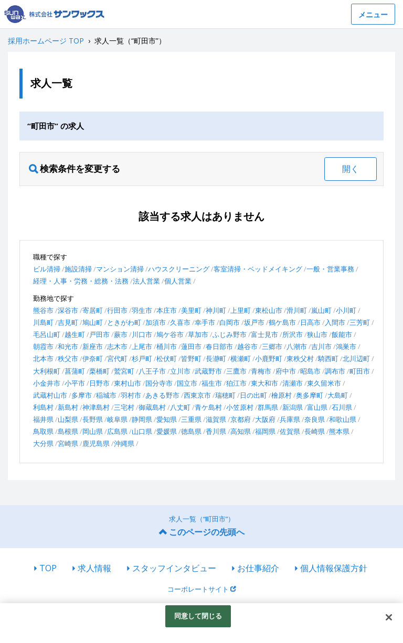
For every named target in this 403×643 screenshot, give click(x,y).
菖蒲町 (75, 371)
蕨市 (121, 334)
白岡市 (229, 322)
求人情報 (94, 568)
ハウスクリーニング (178, 269)
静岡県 (142, 419)
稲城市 (106, 395)
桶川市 (166, 346)
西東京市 (197, 395)
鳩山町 (92, 322)
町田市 (359, 371)
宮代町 (117, 358)
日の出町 (253, 395)
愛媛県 (166, 431)
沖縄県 (124, 443)
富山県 (317, 407)
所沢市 (292, 334)
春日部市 (219, 346)
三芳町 (359, 322)
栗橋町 (99, 371)
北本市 (43, 358)
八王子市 (152, 371)
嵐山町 (321, 310)
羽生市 (142, 310)
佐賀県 (290, 431)
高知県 (240, 431)
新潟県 (292, 407)
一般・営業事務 (330, 269)
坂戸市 (254, 322)
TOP (48, 568)
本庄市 (166, 310)
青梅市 (261, 371)
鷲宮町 (124, 371)
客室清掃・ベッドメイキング (258, 269)
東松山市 (268, 310)
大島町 (337, 395)
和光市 (68, 346)
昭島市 (310, 371)
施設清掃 (78, 269)
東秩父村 (300, 358)
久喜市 (180, 322)
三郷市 (272, 346)
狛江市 (236, 383)
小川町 (346, 310)
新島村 (68, 407)
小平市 (75, 383)
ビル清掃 (46, 269)
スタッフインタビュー (174, 568)
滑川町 (297, 310)
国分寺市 (159, 383)
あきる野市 (162, 395)
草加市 (198, 334)
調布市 (335, 371)
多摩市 (81, 395)
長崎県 (314, 431)
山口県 (142, 431)
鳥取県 (43, 431)
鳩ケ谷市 (170, 334)
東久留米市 (324, 383)
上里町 (240, 310)
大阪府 (265, 419)
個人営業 (178, 281)
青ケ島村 (208, 407)
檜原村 (281, 395)
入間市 (335, 322)
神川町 (216, 310)
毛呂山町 (46, 334)
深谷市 (68, 310)
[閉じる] (388, 617)
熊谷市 (43, 310)
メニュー (373, 14)
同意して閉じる (198, 615)
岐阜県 (117, 419)
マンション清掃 (120, 269)
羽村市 (131, 395)
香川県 (216, 431)
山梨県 (68, 419)
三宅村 (124, 407)
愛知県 (166, 419)
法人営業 (146, 281)
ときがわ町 (124, 322)
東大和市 (264, 383)
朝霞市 (43, 346)
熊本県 (339, 431)
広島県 (117, 431)
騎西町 (328, 358)
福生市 (212, 383)
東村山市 (127, 383)
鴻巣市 (346, 346)
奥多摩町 (309, 395)
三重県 (191, 419)
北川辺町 (356, 358)
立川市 (180, 371)
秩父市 (68, 358)
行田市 (117, 310)
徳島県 (191, 431)
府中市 (285, 371)
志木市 (117, 346)
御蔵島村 (152, 407)
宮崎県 (68, 443)
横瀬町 (240, 358)
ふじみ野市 (230, 334)
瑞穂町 (225, 395)
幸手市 (205, 322)
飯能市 (342, 334)
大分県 (43, 443)
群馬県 (268, 407)
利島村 (43, 407)
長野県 (92, 419)
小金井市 (46, 383)
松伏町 (166, 358)
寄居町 (92, 310)
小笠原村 (239, 407)
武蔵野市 (208, 371)
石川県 (342, 407)
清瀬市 (292, 383)
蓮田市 (191, 346)
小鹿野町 (268, 358)
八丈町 (180, 407)
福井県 (43, 419)
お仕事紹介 (258, 568)
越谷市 (247, 346)
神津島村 (96, 407)
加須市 (155, 322)
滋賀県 (216, 419)
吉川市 (321, 346)
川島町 (43, 322)
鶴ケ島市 (282, 322)
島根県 (68, 431)
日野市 (99, 383)
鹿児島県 (96, 443)
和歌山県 (342, 419)
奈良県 (314, 419)
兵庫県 (290, 419)
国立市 (187, 383)
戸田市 (99, 334)
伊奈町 (92, 358)
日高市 (310, 322)
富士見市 (264, 334)
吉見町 (68, 322)
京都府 (240, 419)
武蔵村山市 (50, 395)
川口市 (142, 334)
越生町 (75, 334)
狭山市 (317, 334)
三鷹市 (236, 371)
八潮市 (297, 346)
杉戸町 (142, 358)
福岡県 (265, 431)
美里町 (191, 310)
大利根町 (46, 371)
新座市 (92, 346)
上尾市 (142, 346)
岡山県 (92, 431)
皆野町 (191, 358)
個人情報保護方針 (333, 568)
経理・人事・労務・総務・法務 (81, 281)
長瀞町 (216, 358)
